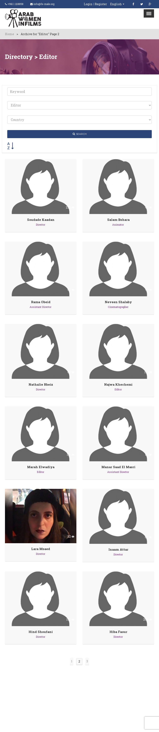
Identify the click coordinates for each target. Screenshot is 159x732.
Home (9, 34)
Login (88, 4)
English (116, 4)
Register (101, 4)
